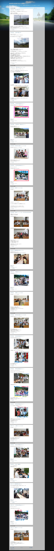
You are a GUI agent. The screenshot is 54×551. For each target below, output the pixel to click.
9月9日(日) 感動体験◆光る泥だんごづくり (17, 250)
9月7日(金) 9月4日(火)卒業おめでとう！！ (17, 368)
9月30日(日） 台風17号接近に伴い (16, 32)
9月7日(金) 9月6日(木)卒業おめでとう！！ (17, 336)
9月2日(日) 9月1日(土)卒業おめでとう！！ (17, 444)
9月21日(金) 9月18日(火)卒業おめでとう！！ (18, 103)
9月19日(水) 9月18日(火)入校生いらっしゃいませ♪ (18, 145)
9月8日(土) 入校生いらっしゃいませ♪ (17, 292)
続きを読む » (12, 119)
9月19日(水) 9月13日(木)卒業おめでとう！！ (18, 165)
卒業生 (13, 100)
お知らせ (13, 63)
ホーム (22, 547)
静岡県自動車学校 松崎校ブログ (19, 3)
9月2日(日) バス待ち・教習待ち (16, 464)
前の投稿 (30, 547)
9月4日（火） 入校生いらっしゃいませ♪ (17, 425)
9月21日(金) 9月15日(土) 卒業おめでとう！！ (18, 124)
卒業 (12, 121)
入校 (12, 162)
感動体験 (13, 502)
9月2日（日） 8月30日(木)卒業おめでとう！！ (18, 505)
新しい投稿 (12, 547)
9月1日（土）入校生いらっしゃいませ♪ (16, 527)
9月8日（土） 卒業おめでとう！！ (16, 271)
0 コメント (15, 62)
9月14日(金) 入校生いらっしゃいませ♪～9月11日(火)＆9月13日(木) (21, 212)
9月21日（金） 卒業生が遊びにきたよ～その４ (18, 67)
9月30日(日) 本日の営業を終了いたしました (17, 9)
